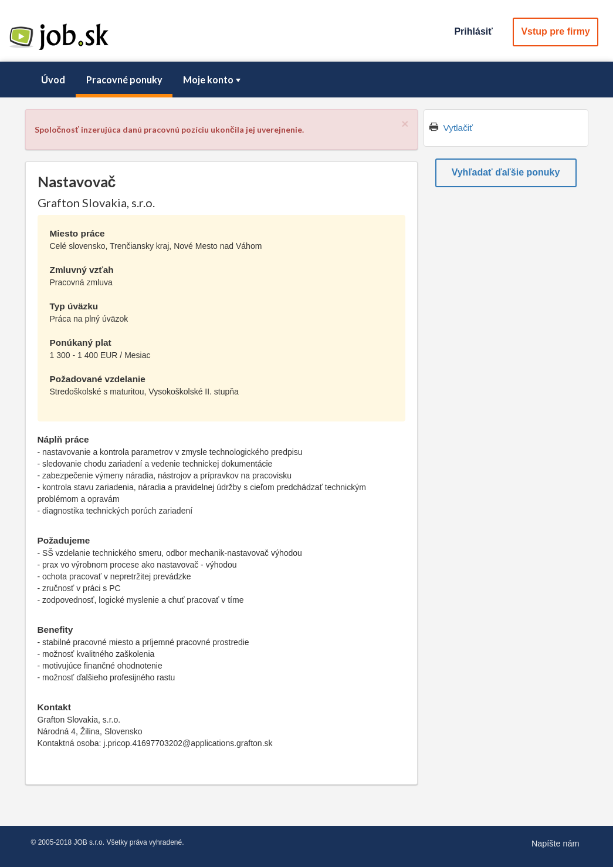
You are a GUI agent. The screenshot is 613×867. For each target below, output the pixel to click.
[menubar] (306, 80)
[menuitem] (53, 80)
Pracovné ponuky (124, 79)
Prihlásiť (473, 31)
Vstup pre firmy (555, 31)
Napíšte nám (555, 843)
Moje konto (213, 79)
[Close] (404, 123)
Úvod (53, 79)
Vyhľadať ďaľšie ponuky (506, 172)
